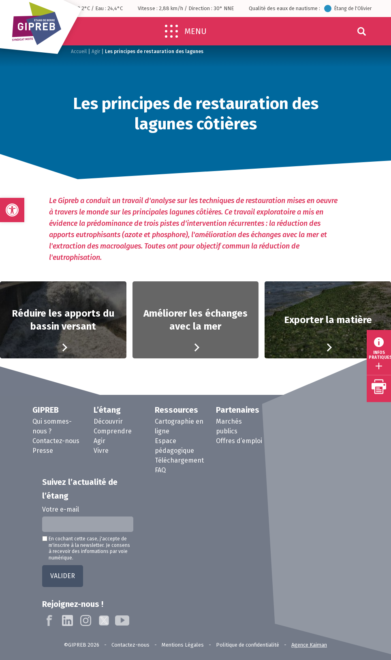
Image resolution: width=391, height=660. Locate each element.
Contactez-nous (55, 441)
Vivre (101, 450)
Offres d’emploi (239, 441)
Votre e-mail (60, 509)
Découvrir (108, 421)
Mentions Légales (183, 645)
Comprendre (113, 431)
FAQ (160, 470)
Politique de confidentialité (247, 645)
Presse (42, 450)
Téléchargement (179, 460)
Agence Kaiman (309, 645)
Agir (96, 51)
